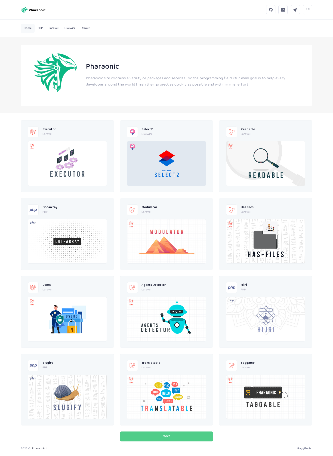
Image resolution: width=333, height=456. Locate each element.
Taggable (248, 363)
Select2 (147, 129)
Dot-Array (50, 207)
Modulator (149, 207)
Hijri (244, 285)
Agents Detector (154, 285)
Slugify (48, 363)
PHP (45, 212)
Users (47, 285)
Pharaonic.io (40, 448)
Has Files (247, 207)
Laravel (47, 134)
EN (308, 9)
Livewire (147, 134)
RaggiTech (304, 448)
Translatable (151, 363)
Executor (49, 129)
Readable (248, 129)
